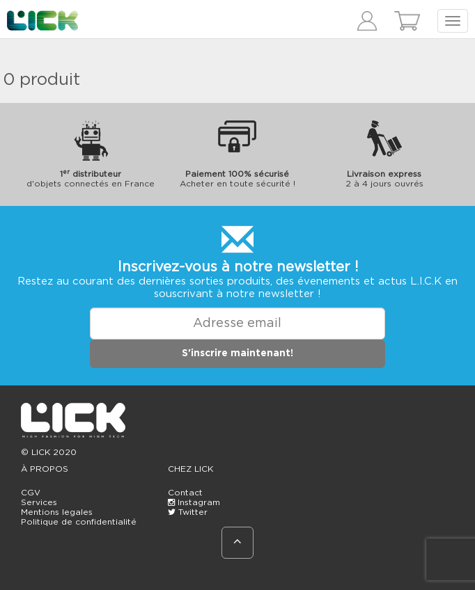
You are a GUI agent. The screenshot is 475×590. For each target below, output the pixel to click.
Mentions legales (57, 512)
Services (39, 502)
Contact (185, 492)
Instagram (194, 502)
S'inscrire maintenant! (237, 353)
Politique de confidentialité (79, 522)
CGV (30, 492)
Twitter (188, 512)
